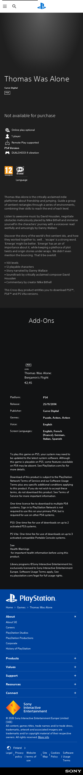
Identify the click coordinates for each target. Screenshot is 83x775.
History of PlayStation (18, 648)
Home (9, 607)
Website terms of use (31, 756)
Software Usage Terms (68, 756)
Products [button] (41, 658)
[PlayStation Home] (41, 6)
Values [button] (41, 667)
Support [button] (41, 676)
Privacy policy (19, 754)
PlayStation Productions (19, 638)
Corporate (11, 643)
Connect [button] (41, 693)
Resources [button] (41, 684)
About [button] (41, 616)
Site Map (45, 754)
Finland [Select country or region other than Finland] (16, 748)
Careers (10, 627)
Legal (9, 753)
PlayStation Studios (17, 632)
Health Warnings (19, 549)
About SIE (11, 622)
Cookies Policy (55, 754)
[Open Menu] (5, 6)
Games (21, 607)
